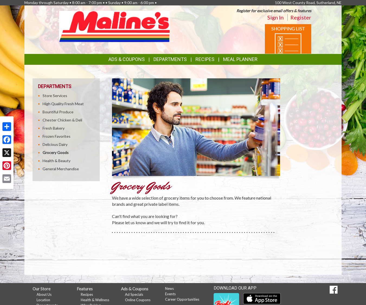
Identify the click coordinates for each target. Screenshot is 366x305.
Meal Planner (240, 59)
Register (300, 17)
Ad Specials (134, 294)
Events (170, 294)
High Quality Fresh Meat (63, 103)
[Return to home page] (114, 26)
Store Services (55, 95)
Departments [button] (170, 59)
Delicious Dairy (55, 144)
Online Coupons (137, 300)
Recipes (204, 59)
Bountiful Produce (58, 112)
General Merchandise (61, 168)
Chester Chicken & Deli (62, 120)
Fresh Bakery (54, 128)
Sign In (275, 17)
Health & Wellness (95, 300)
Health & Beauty (56, 160)
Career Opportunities (182, 299)
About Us (44, 294)
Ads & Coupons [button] (126, 59)
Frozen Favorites (56, 136)
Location (43, 300)
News (169, 288)
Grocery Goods (56, 152)
